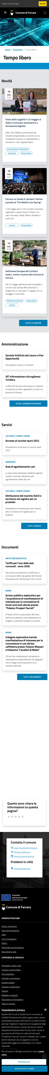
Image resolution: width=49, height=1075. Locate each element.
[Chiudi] (45, 1009)
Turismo (5, 997)
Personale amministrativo (13, 953)
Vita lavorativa (8, 980)
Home (7, 49)
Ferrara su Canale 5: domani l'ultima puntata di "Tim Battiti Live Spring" (23, 201)
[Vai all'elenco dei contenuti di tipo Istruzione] (12, 153)
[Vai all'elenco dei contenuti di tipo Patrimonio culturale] (14, 300)
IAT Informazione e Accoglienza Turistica (22, 378)
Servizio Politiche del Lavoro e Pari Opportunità (24, 357)
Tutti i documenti (32, 676)
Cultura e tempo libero (11, 976)
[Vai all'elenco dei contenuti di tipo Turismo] (12, 225)
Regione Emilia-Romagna (10, 4)
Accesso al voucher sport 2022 (22, 441)
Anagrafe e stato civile (11, 972)
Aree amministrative (10, 936)
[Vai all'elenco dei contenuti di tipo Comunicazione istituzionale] (17, 149)
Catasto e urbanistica (11, 993)
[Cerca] (45, 12)
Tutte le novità (33, 323)
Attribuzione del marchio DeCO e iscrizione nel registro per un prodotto (23, 499)
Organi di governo (9, 932)
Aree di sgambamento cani (20, 467)
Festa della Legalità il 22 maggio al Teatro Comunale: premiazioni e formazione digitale (23, 123)
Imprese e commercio (11, 984)
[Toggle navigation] (5, 12)
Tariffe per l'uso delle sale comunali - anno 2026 (19, 564)
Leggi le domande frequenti (24, 854)
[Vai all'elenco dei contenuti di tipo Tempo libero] (26, 153)
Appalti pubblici (8, 988)
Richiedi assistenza (20, 858)
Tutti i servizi (34, 526)
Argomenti (18, 49)
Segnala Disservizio (20, 874)
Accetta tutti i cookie (24, 1068)
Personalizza (24, 1061)
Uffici (4, 941)
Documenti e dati (9, 958)
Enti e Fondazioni (9, 945)
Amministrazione (11, 924)
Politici (4, 949)
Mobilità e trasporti (10, 1001)
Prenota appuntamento (22, 862)
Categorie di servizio (13, 963)
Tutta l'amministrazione (28, 403)
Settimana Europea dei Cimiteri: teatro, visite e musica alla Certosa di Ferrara (24, 275)
